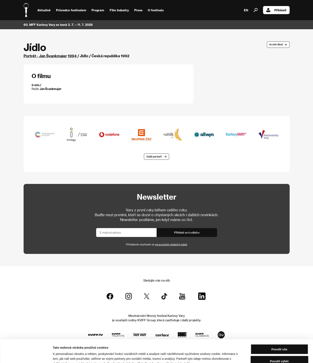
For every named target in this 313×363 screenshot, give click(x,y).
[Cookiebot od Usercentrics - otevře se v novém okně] (26, 355)
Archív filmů (276, 44)
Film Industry (119, 10)
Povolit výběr (279, 339)
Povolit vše (279, 327)
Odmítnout (279, 351)
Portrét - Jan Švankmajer (45, 56)
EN (246, 10)
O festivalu (156, 10)
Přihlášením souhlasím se (156, 244)
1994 (72, 56)
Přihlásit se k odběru (187, 232)
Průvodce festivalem (71, 10)
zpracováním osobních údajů (171, 244)
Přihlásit (276, 10)
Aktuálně (44, 10)
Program (98, 10)
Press (138, 10)
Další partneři (154, 156)
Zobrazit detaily (212, 355)
